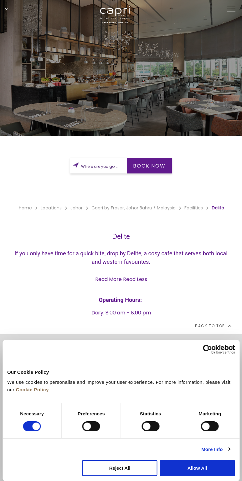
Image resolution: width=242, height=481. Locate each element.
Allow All (197, 468)
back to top (213, 326)
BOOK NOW (149, 165)
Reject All (120, 468)
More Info (212, 449)
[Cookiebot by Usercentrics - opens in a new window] (207, 349)
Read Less (135, 279)
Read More (108, 279)
